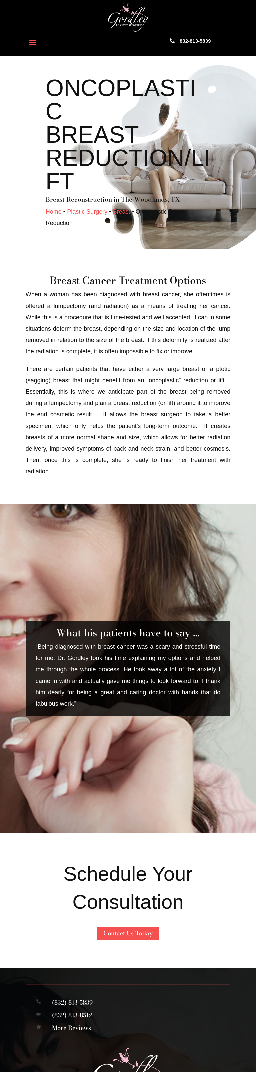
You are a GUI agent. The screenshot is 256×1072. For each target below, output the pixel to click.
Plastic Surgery (87, 211)
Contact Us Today (128, 933)
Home (54, 211)
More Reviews (71, 1027)
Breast (121, 211)
